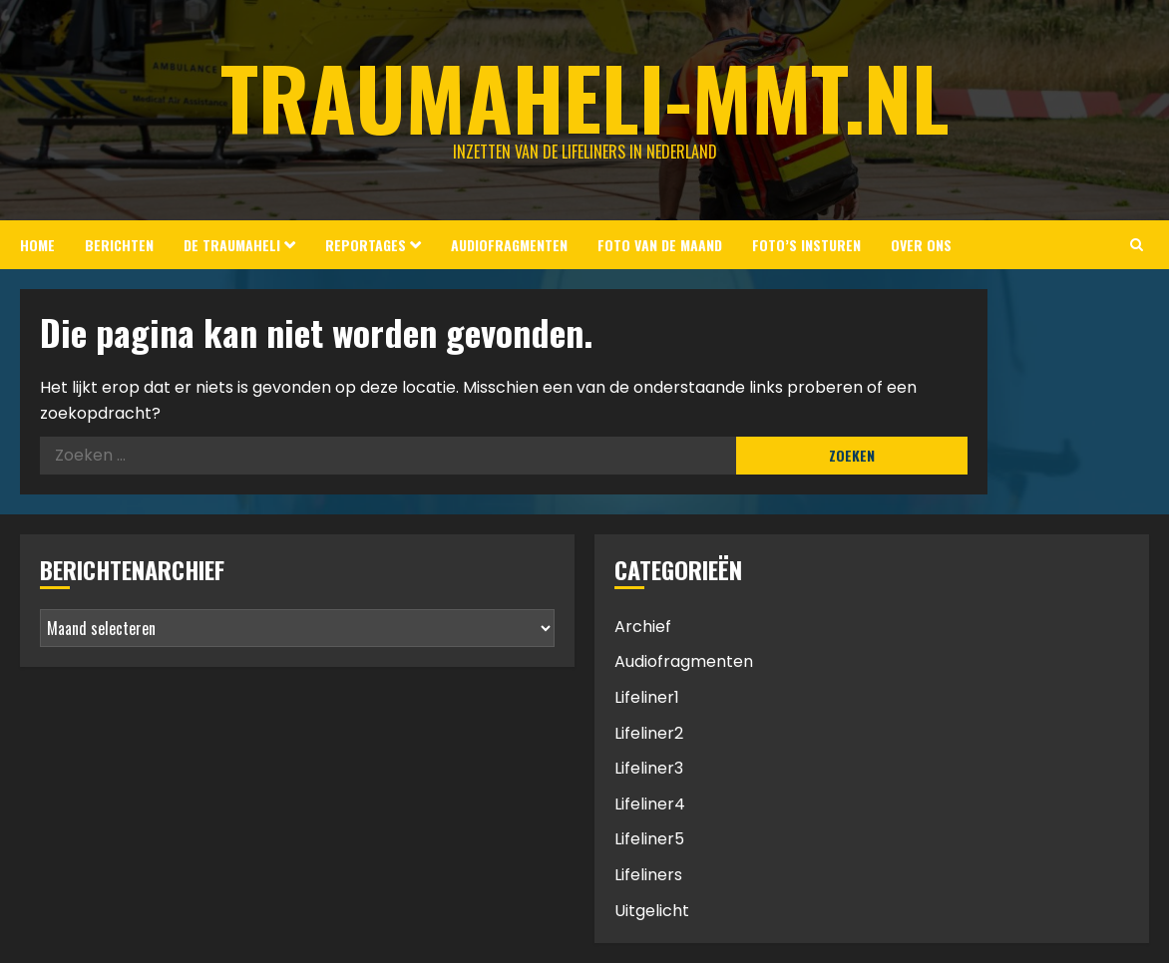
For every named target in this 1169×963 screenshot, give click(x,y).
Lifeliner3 (648, 768)
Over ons (921, 244)
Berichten (119, 244)
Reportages (365, 244)
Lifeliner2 (648, 733)
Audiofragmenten (509, 244)
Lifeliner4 (649, 804)
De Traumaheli (232, 244)
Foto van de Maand (659, 244)
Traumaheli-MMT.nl (585, 97)
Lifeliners (648, 874)
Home (37, 244)
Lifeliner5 (649, 838)
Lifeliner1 (646, 697)
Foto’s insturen (806, 244)
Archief (642, 626)
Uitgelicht (651, 910)
